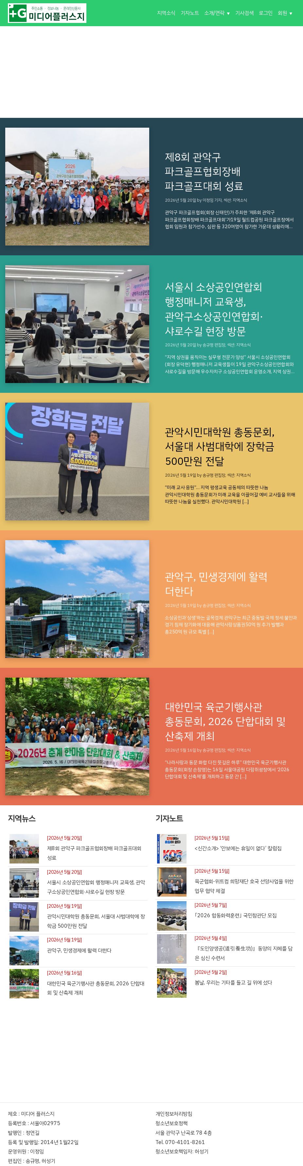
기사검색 (244, 13)
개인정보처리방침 (173, 1114)
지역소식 (166, 13)
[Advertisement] (151, 72)
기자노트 (190, 13)
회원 (282, 13)
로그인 (266, 13)
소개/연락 (214, 13)
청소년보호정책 (171, 1123)
